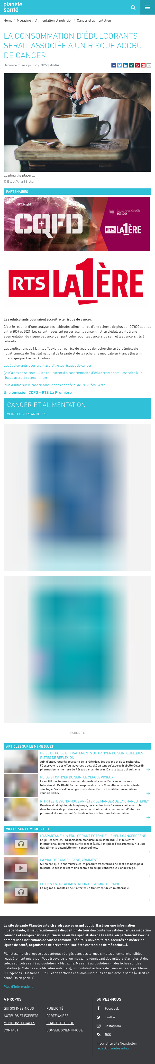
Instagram (109, 1026)
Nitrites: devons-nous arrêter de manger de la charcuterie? (94, 801)
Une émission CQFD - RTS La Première (38, 392)
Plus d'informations (18, 986)
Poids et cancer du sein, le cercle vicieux (76, 777)
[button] (113, 65)
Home (8, 20)
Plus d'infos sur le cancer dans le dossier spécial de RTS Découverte (54, 385)
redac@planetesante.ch (114, 1048)
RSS (104, 1034)
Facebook (108, 1008)
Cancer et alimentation (94, 20)
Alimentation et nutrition (54, 20)
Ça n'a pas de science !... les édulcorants (34, 373)
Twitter (106, 1017)
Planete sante (12, 7)
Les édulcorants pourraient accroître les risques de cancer (47, 365)
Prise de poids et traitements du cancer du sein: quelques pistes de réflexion (91, 755)
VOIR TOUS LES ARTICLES (26, 414)
